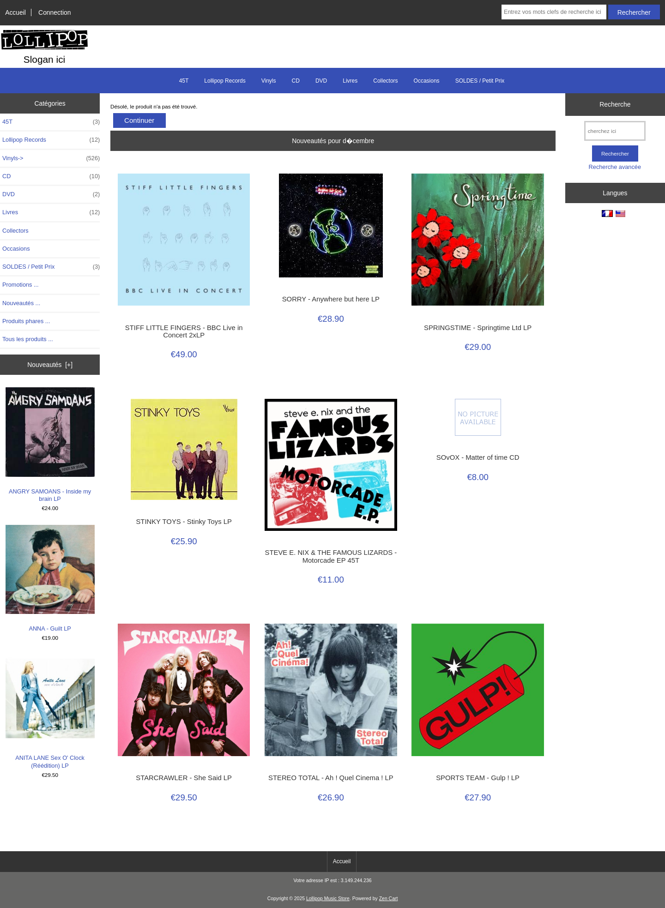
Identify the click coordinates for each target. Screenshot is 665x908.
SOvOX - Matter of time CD (478, 457)
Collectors (385, 81)
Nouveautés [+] (50, 364)
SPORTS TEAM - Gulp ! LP (478, 778)
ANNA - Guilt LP (50, 578)
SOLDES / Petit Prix (480, 81)
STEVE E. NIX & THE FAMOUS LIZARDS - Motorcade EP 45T (331, 556)
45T (184, 81)
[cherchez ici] (615, 131)
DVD (321, 81)
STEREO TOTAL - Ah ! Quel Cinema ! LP (330, 778)
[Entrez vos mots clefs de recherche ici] (554, 12)
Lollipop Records (224, 81)
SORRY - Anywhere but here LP (331, 299)
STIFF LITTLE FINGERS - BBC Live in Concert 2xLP (184, 331)
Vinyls (268, 81)
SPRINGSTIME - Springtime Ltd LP (478, 327)
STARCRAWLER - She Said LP (184, 778)
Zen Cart (388, 898)
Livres (350, 81)
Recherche (614, 104)
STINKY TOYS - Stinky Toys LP (183, 521)
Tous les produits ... (27, 339)
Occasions (427, 81)
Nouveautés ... (21, 303)
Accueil (15, 12)
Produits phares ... (26, 321)
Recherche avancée (615, 166)
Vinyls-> (51, 158)
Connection (54, 12)
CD (296, 81)
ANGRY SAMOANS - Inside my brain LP (50, 444)
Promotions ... (20, 284)
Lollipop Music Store (328, 898)
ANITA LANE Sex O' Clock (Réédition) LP (50, 711)
